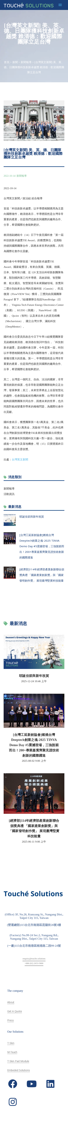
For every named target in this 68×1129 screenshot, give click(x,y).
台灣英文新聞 (20, 459)
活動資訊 (9, 494)
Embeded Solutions (18, 1070)
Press (10, 1020)
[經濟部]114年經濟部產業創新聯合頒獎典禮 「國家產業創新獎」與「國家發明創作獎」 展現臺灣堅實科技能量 (41, 574)
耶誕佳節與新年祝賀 (31, 516)
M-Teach (12, 1052)
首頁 (6, 62)
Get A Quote (14, 1011)
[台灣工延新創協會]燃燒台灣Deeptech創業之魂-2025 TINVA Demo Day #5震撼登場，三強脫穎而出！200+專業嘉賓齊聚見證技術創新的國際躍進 (41, 546)
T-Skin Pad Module (18, 1061)
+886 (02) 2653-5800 (34, 963)
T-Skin (10, 1043)
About (10, 1002)
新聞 (15, 62)
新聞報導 (26, 62)
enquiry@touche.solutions (33, 958)
